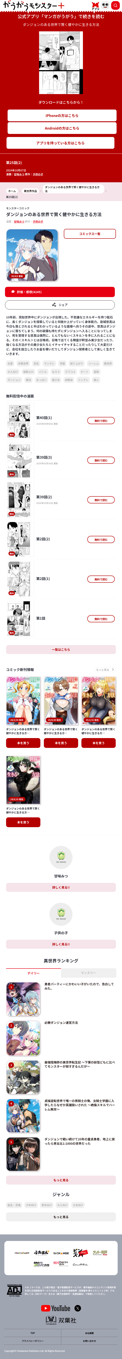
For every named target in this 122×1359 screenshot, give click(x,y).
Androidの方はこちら (62, 128)
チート (85, 372)
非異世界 (23, 363)
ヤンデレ (49, 363)
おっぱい (41, 380)
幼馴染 (69, 380)
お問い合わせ (89, 1340)
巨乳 (36, 363)
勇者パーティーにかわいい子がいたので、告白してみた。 (79, 986)
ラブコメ (70, 372)
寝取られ (28, 372)
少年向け (31, 1205)
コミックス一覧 (90, 234)
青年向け (46, 1205)
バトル (43, 372)
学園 (62, 363)
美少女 (56, 380)
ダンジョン (14, 380)
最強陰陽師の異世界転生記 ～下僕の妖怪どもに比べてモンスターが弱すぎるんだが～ (80, 1064)
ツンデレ (83, 380)
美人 (96, 380)
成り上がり (76, 363)
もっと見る (61, 1180)
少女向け (78, 1205)
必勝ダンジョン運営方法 (61, 1022)
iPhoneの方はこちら (62, 115)
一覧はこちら (61, 649)
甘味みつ (19, 174)
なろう (56, 372)
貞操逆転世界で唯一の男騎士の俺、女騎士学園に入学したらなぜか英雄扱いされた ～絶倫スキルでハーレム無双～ (80, 1105)
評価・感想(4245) (29, 292)
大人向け (13, 372)
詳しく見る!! (61, 887)
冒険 (96, 372)
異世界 (108, 363)
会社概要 (89, 1333)
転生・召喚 (14, 1205)
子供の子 (38, 174)
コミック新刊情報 (20, 669)
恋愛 (10, 363)
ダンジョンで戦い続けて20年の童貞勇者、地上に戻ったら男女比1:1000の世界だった (80, 1141)
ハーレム (93, 363)
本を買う (23, 743)
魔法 (28, 380)
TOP (32, 1333)
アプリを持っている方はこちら (60, 142)
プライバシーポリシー (33, 1340)
